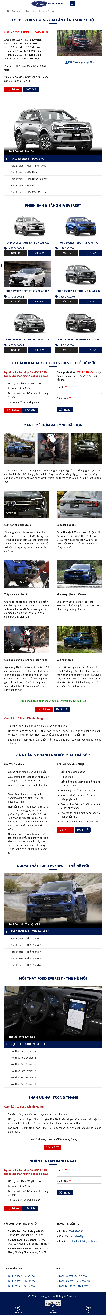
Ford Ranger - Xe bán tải (21, 1276)
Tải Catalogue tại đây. (81, 62)
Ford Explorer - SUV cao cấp (75, 1280)
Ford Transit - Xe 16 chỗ (21, 1285)
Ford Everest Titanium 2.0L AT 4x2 (78, 291)
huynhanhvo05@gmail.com (82, 1241)
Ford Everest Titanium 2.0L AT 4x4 (27, 339)
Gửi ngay (64, 409)
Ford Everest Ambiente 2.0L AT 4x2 (27, 242)
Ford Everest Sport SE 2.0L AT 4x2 (27, 291)
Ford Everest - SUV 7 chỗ (73, 1276)
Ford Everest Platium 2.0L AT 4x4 (79, 339)
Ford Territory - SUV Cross (73, 1285)
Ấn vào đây (77, 1236)
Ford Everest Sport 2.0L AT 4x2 (79, 242)
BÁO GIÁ (30, 89)
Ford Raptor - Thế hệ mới (22, 1280)
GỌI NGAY (12, 89)
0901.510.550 (76, 1231)
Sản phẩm (17, 11)
